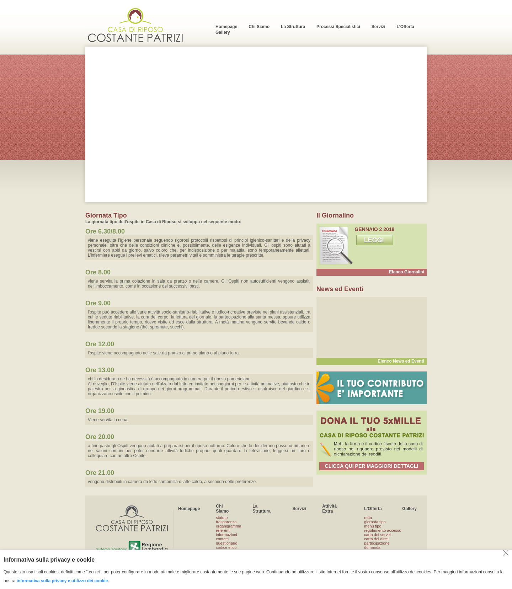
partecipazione (377, 543)
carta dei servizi (377, 534)
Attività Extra (329, 509)
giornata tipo (375, 522)
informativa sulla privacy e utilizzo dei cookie (62, 580)
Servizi (299, 508)
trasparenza (226, 522)
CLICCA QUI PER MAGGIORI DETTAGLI (371, 466)
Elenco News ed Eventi (401, 361)
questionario (226, 543)
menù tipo (372, 526)
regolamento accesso (382, 530)
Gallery (409, 508)
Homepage (189, 508)
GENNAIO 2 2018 (374, 229)
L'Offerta (373, 508)
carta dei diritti (376, 539)
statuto (222, 517)
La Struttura (261, 509)
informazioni (226, 534)
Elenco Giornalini (406, 271)
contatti (222, 539)
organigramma (228, 526)
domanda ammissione (374, 549)
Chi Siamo (222, 509)
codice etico (226, 547)
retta (368, 517)
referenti (223, 530)
